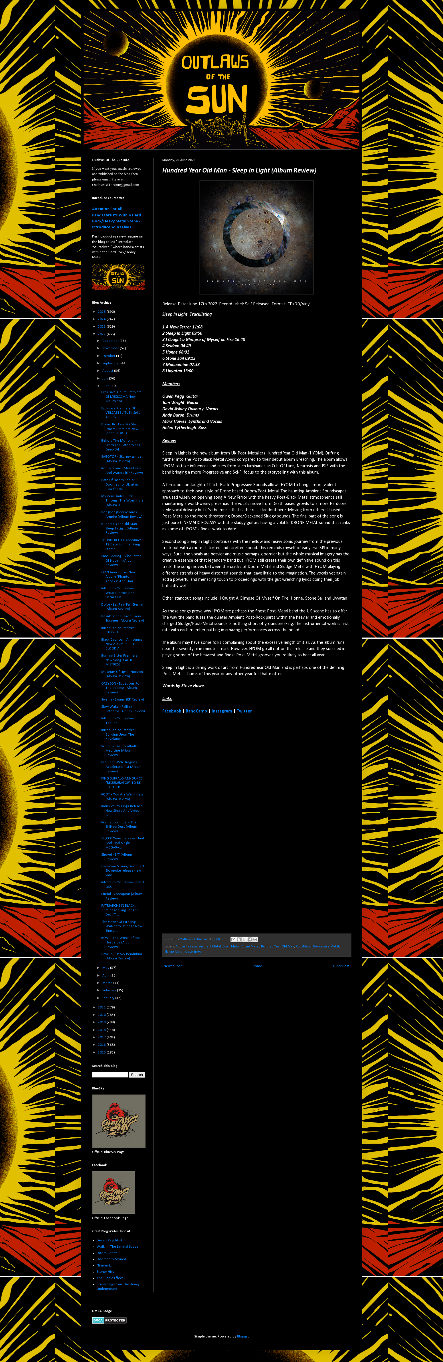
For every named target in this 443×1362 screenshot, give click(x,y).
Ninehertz (104, 1265)
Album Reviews (186, 946)
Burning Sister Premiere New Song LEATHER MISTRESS (119, 660)
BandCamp (196, 711)
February (109, 990)
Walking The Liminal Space (117, 1247)
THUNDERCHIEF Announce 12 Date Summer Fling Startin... (121, 544)
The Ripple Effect (110, 1278)
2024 (102, 319)
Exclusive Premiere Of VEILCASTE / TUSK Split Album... (120, 413)
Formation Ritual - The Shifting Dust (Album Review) (119, 827)
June (106, 386)
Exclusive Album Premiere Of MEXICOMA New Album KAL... (121, 396)
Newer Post (173, 966)
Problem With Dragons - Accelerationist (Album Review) (121, 766)
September (111, 363)
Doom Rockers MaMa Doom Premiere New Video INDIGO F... (119, 429)
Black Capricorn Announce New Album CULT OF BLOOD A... (122, 644)
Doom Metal (231, 946)
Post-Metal (303, 946)
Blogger (242, 1336)
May (106, 968)
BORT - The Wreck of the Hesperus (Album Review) (120, 942)
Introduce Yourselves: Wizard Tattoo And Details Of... (118, 592)
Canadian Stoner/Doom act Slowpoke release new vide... (122, 870)
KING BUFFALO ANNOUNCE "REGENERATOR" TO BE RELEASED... (121, 783)
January (108, 998)
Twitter (244, 711)
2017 (102, 1037)
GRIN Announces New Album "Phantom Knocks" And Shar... (118, 577)
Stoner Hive (106, 1272)
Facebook (171, 711)
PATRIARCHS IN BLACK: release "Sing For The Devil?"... (120, 910)
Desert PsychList (109, 1240)
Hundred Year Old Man (277, 946)
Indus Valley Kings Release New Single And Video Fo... (122, 810)
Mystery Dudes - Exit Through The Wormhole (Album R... (122, 500)
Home (257, 966)
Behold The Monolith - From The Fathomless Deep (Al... (120, 445)
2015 (102, 1052)
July (105, 378)
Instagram (222, 711)
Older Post (341, 966)
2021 (102, 1007)
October (109, 356)
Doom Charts (107, 1253)
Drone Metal (250, 946)
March (107, 983)
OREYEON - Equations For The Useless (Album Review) (121, 688)
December (111, 341)
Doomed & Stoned (111, 1259)
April (106, 975)
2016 (102, 1045)
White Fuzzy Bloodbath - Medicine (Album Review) (120, 750)
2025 (102, 312)
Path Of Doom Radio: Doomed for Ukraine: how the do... (120, 484)
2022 (102, 334)
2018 (102, 1030)
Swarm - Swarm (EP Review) (122, 699)
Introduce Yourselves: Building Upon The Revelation (118, 734)
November (111, 348)
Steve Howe (193, 952)
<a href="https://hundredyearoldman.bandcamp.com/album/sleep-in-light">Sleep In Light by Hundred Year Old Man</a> (212, 823)
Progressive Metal (326, 946)
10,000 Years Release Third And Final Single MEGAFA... (122, 843)
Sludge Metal (174, 952)
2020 (102, 1015)
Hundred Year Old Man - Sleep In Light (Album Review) (120, 528)
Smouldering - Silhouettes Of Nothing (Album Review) (121, 560)
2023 (102, 326)
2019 (102, 1022)
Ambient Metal (210, 946)
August (108, 371)
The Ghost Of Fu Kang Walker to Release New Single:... (121, 926)
